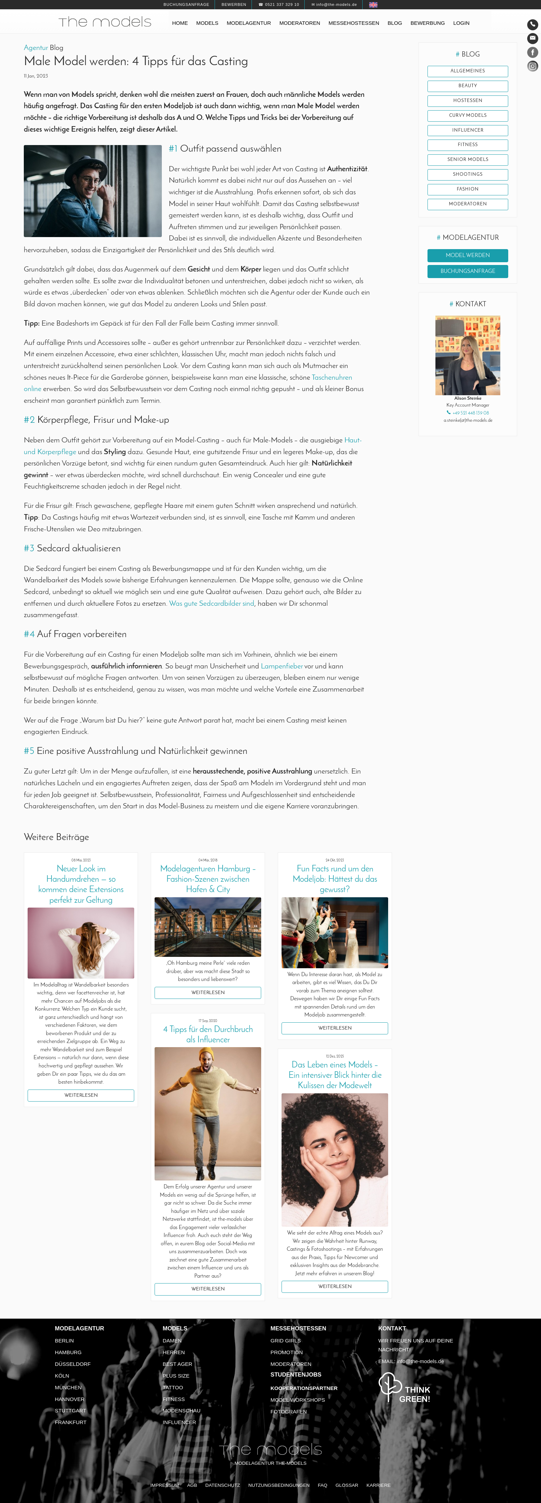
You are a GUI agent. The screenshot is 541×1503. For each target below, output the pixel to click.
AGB (192, 1485)
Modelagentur (249, 23)
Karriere (378, 1485)
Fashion (468, 189)
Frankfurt (71, 1422)
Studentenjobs (296, 1374)
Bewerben (234, 4)
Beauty (468, 86)
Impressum (164, 1485)
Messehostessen (353, 23)
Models (207, 23)
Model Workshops (297, 1400)
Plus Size (176, 1376)
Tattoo (173, 1387)
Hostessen (468, 101)
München (68, 1387)
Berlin (64, 1340)
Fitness (468, 145)
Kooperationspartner (303, 1388)
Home (180, 23)
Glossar (346, 1485)
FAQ (322, 1485)
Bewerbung (428, 23)
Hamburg (68, 1352)
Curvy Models (468, 116)
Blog (394, 23)
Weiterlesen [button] (81, 1095)
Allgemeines (468, 71)
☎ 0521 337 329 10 (278, 4)
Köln (62, 1376)
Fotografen (288, 1411)
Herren (174, 1352)
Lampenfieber (282, 667)
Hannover (70, 1399)
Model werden (468, 255)
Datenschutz (222, 1485)
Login (461, 23)
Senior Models (468, 160)
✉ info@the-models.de (334, 4)
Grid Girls (285, 1340)
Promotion (286, 1352)
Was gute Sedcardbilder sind (211, 604)
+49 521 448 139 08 (471, 413)
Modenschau (182, 1410)
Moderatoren (299, 23)
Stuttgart (70, 1410)
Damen (172, 1340)
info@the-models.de (420, 1361)
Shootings (468, 175)
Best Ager (178, 1364)
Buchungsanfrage (186, 4)
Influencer (468, 131)
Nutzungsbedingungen (279, 1485)
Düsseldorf (73, 1364)
